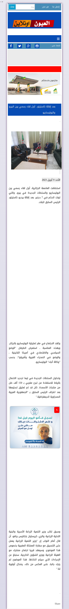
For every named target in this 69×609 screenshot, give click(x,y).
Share (57, 603)
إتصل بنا (55, 7)
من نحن (45, 7)
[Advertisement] (34, 298)
